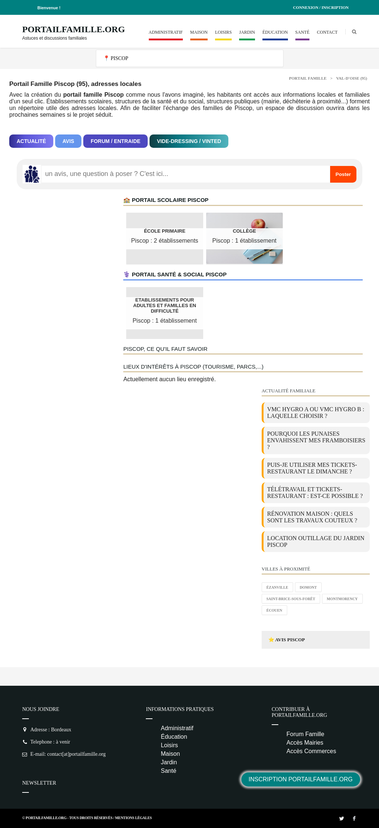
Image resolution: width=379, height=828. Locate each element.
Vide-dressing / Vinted (189, 141)
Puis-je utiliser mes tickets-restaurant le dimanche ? (312, 468)
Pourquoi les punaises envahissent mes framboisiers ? (316, 440)
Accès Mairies (304, 742)
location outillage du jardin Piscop (316, 541)
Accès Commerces (311, 751)
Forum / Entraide (116, 141)
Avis (68, 141)
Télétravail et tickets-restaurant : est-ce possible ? (315, 492)
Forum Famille (305, 734)
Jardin (247, 32)
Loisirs (223, 32)
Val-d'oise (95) (351, 78)
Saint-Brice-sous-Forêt (290, 599)
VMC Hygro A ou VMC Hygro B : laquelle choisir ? (315, 412)
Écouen (274, 610)
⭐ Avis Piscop (286, 639)
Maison (199, 32)
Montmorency (342, 599)
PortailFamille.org (73, 29)
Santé (302, 32)
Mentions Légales (133, 818)
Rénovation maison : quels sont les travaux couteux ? (312, 517)
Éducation (275, 32)
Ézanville (277, 587)
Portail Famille (308, 78)
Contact (327, 32)
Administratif (166, 32)
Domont (308, 587)
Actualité (31, 141)
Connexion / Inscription (321, 7)
